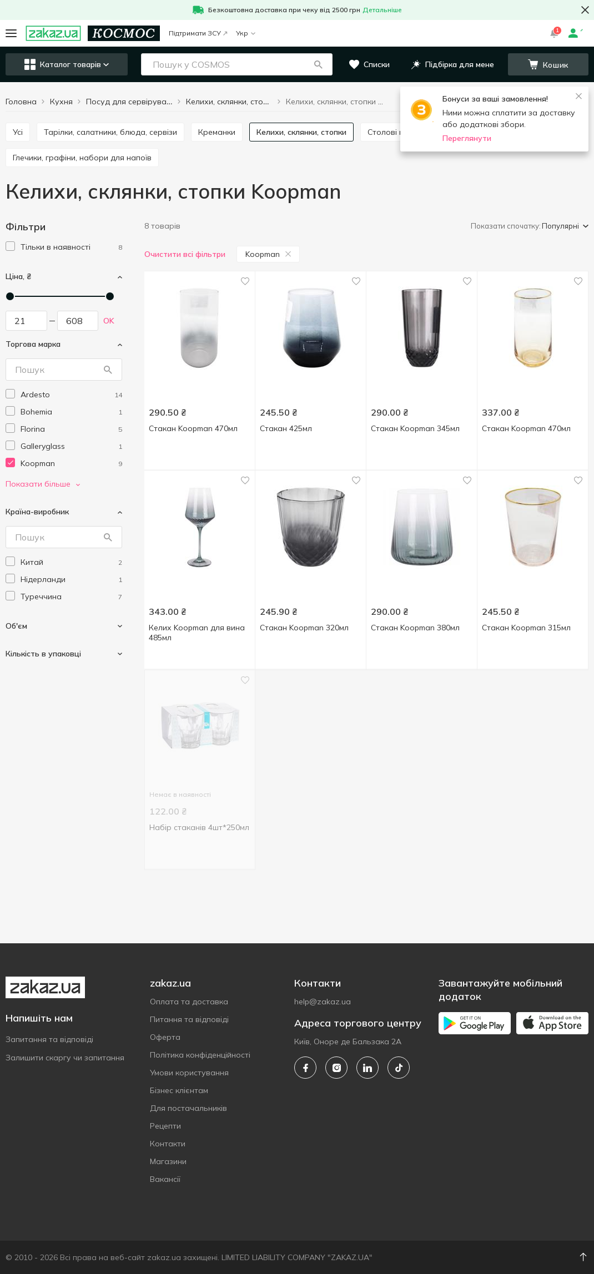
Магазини (168, 1161)
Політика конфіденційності (200, 1055)
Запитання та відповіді (49, 1039)
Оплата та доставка (189, 1002)
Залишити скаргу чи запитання (65, 1058)
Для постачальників (188, 1108)
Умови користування (189, 1073)
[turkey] (71, 597)
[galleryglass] (71, 446)
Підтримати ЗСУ (198, 33)
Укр (245, 33)
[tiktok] (398, 1067)
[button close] (585, 10)
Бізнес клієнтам (179, 1090)
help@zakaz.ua (322, 1002)
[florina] (71, 429)
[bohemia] (71, 412)
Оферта (165, 1037)
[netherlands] (71, 579)
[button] (318, 64)
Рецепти (165, 1126)
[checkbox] (10, 246)
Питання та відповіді (189, 1019)
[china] (71, 562)
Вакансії (165, 1179)
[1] (71, 247)
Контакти (167, 1144)
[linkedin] (367, 1067)
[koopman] (71, 463)
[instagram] (336, 1067)
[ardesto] (71, 395)
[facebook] (305, 1067)
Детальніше (382, 10)
